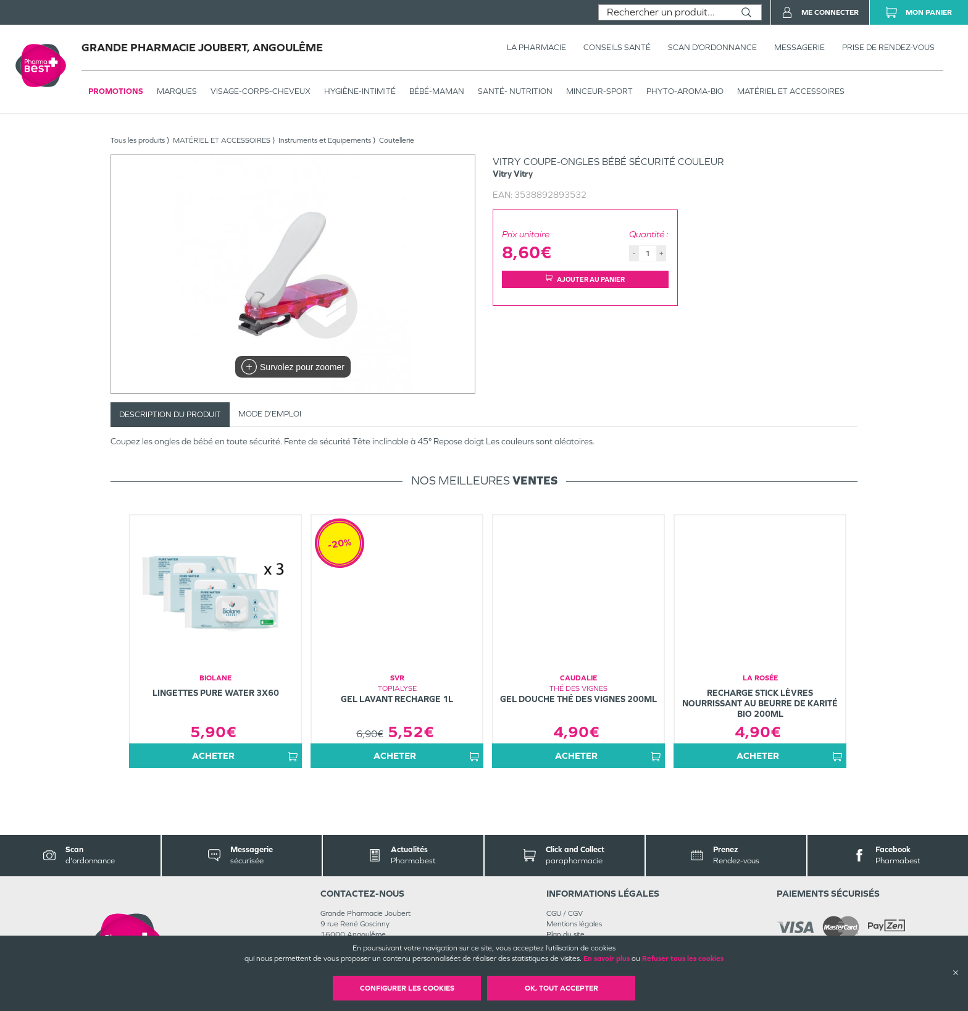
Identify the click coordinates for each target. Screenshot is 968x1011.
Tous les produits (138, 140)
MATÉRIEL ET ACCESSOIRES (791, 91)
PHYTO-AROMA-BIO (685, 91)
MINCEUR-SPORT (599, 91)
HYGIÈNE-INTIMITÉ (360, 91)
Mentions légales (574, 924)
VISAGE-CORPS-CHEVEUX (261, 91)
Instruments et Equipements (324, 140)
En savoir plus (606, 958)
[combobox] (665, 12)
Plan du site (565, 934)
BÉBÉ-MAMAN (436, 91)
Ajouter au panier (585, 279)
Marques (177, 91)
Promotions (115, 91)
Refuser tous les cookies (683, 958)
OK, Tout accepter (561, 988)
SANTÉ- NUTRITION (515, 91)
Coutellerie (396, 140)
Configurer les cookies (407, 988)
